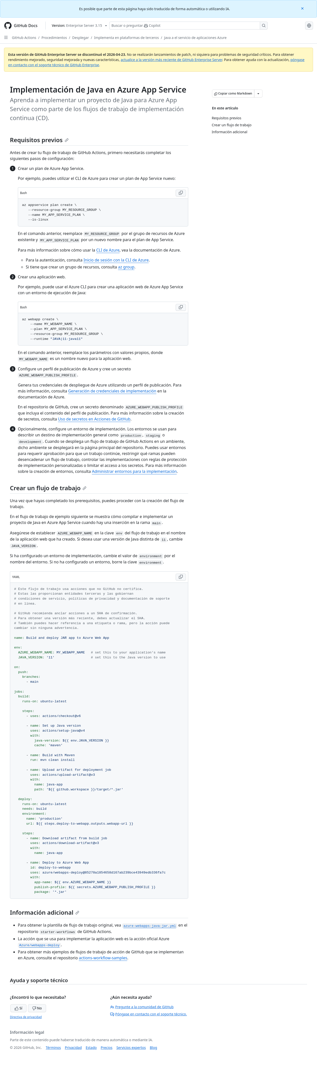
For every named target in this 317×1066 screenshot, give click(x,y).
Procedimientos (54, 37)
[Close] (303, 8)
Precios (106, 1047)
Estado (91, 1047)
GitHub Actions (24, 37)
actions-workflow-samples (103, 958)
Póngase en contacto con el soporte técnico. (148, 1014)
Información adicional (44, 912)
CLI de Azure (108, 250)
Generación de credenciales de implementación (112, 391)
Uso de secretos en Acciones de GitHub (94, 419)
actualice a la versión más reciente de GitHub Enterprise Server (171, 59)
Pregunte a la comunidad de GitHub (142, 1006)
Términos (53, 1047)
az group (126, 267)
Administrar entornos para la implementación (134, 471)
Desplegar (80, 37)
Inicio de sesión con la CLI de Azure (116, 260)
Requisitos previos (39, 140)
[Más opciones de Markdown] (258, 93)
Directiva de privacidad (26, 1017)
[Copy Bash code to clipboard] (181, 193)
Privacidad (73, 1047)
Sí (18, 1008)
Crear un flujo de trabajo (48, 488)
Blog (153, 1047)
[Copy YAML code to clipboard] (181, 577)
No (37, 1008)
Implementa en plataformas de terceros (126, 37)
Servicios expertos (131, 1047)
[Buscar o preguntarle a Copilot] (188, 26)
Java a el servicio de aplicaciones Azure (195, 37)
